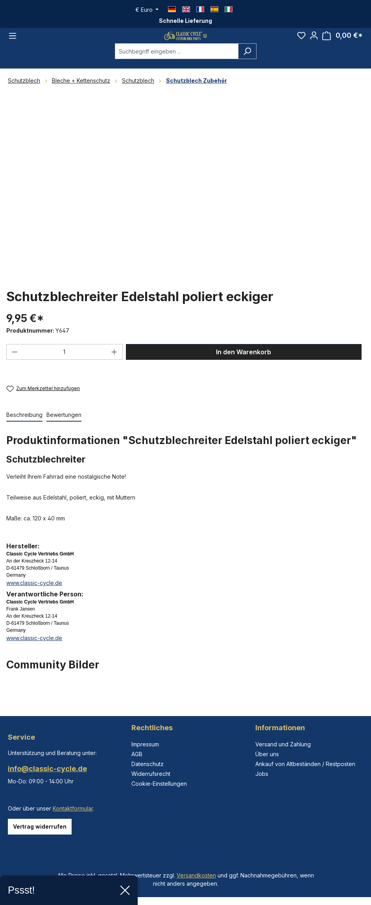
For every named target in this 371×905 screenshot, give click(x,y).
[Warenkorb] (342, 43)
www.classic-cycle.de (34, 597)
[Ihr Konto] (314, 43)
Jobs (261, 773)
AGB (136, 754)
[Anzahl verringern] (14, 367)
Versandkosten (196, 875)
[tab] (24, 430)
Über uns (267, 754)
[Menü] (12, 43)
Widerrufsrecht (150, 773)
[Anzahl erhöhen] (114, 367)
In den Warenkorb (243, 367)
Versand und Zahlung (283, 744)
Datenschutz (147, 764)
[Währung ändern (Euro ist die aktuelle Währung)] (147, 10)
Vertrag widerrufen (39, 826)
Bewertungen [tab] (63, 429)
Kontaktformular (73, 808)
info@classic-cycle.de (47, 768)
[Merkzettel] (301, 43)
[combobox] (176, 66)
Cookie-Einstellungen (159, 783)
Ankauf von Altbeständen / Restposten (305, 764)
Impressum (145, 744)
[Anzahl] (64, 367)
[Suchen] (247, 66)
